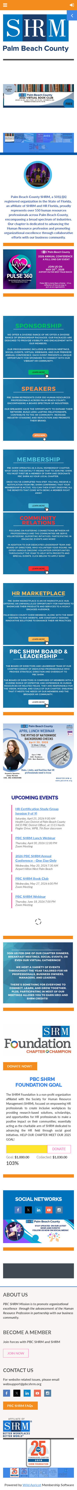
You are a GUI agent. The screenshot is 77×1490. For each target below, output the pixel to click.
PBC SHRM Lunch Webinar (35, 838)
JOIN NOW (15, 1353)
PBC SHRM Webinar (30, 896)
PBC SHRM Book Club (31, 878)
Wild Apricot (32, 1485)
